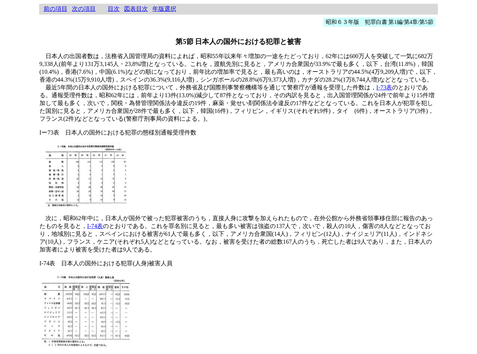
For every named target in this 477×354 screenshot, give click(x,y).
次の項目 (84, 9)
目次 (114, 9)
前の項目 (55, 9)
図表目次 (136, 9)
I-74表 (95, 226)
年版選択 (164, 9)
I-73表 (384, 87)
